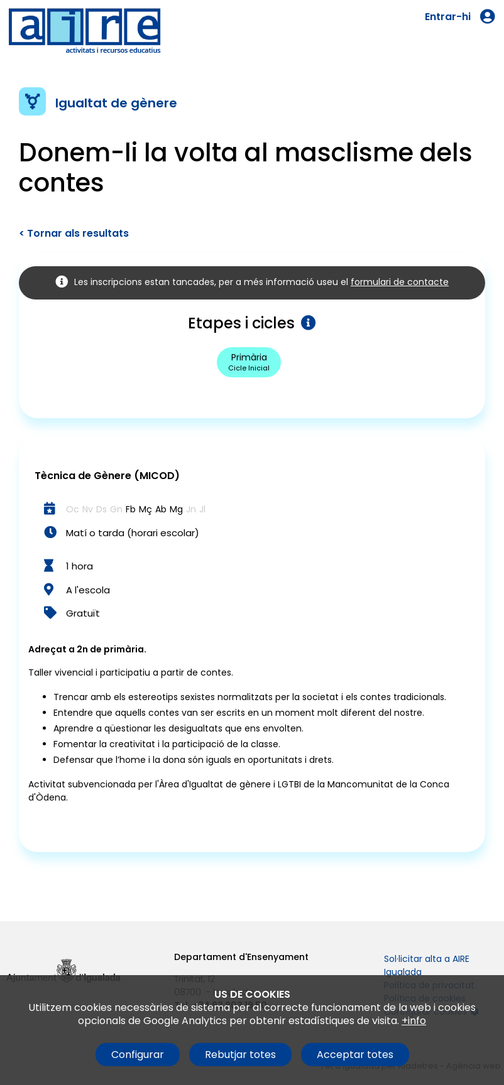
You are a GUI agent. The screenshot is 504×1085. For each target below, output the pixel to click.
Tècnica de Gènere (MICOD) (107, 475)
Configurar (137, 1054)
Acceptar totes (355, 1054)
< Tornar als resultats (74, 233)
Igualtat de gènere (116, 103)
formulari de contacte (400, 282)
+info (414, 1020)
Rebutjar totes (240, 1054)
